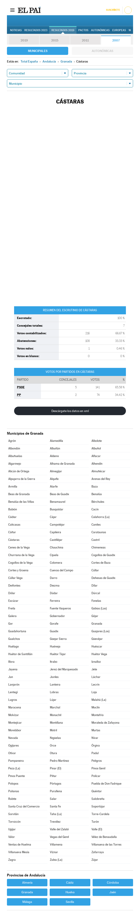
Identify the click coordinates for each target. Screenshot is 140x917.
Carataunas (98, 532)
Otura (53, 753)
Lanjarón (13, 684)
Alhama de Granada (62, 463)
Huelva (70, 892)
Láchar (95, 677)
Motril (53, 730)
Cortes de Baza (100, 562)
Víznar (54, 852)
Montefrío (97, 715)
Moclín (95, 707)
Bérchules (97, 501)
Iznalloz (96, 661)
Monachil (55, 715)
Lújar (53, 699)
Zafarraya (97, 852)
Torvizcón (14, 821)
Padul (95, 753)
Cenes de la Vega (19, 547)
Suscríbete (113, 10)
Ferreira (55, 600)
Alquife (54, 479)
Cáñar (12, 532)
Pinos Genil (98, 768)
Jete (94, 669)
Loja (94, 692)
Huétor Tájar (58, 654)
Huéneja (55, 646)
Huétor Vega (99, 654)
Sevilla (70, 902)
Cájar (53, 517)
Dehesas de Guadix (103, 578)
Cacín (95, 509)
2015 (54, 40)
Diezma (54, 585)
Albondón (14, 448)
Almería (27, 882)
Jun (10, 677)
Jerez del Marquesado (64, 669)
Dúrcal (95, 593)
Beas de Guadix (59, 494)
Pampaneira (16, 760)
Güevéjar (97, 639)
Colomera (56, 562)
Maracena (14, 707)
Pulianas (13, 791)
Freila (11, 608)
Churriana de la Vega (21, 555)
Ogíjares (13, 745)
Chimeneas (98, 547)
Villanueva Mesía (18, 852)
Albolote (96, 440)
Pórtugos (55, 783)
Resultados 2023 (35, 30)
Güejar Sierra (58, 639)
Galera (12, 616)
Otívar (12, 753)
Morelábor (14, 730)
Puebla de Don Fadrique (106, 783)
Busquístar (56, 509)
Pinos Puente (16, 776)
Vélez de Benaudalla (104, 837)
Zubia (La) (56, 859)
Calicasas (14, 524)
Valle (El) (96, 829)
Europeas (119, 30)
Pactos (83, 30)
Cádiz (70, 882)
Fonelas (96, 600)
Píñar (53, 776)
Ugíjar (12, 829)
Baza (94, 486)
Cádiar (12, 517)
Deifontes (14, 585)
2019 (24, 40)
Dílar (94, 585)
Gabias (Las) (99, 608)
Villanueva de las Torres (106, 844)
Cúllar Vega (15, 578)
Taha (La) (56, 814)
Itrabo (53, 661)
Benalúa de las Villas (21, 501)
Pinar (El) (55, 768)
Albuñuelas (15, 456)
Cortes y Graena (18, 570)
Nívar (94, 738)
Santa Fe (55, 806)
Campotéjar (57, 524)
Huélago (13, 646)
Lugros (12, 699)
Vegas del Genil (59, 837)
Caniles (96, 524)
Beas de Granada (19, 494)
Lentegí (13, 692)
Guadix (54, 631)
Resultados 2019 (62, 30)
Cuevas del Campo (61, 570)
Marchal (55, 707)
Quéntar (96, 791)
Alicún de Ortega (18, 471)
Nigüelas (55, 738)
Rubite (12, 798)
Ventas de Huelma (19, 844)
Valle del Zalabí (59, 829)
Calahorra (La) (100, 517)
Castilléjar (56, 540)
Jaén (112, 892)
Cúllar (95, 570)
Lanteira (55, 684)
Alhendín (96, 463)
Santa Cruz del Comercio (24, 806)
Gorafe (54, 623)
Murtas (95, 730)
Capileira (55, 532)
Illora (11, 661)
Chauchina (56, 547)
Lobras (54, 692)
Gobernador (57, 616)
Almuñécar (98, 471)
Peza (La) (14, 768)
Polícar (95, 776)
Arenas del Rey (100, 479)
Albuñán (55, 448)
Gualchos (14, 639)
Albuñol (96, 448)
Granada (96, 623)
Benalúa (96, 494)
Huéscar (96, 646)
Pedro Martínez (59, 760)
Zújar (94, 859)
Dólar (11, 593)
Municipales (37, 51)
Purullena (56, 791)
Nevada (13, 738)
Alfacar (96, 456)
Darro (53, 578)
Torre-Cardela (100, 814)
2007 (116, 40)
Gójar (94, 616)
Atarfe (54, 486)
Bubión (12, 509)
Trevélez (55, 821)
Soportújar (98, 806)
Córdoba (113, 882)
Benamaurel (57, 501)
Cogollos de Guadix (103, 555)
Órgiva (95, 745)
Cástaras (13, 540)
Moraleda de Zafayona (105, 722)
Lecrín (95, 684)
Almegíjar (56, 471)
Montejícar (15, 722)
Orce (53, 745)
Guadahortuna (17, 631)
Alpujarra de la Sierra (21, 479)
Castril (95, 540)
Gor (10, 623)
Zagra (12, 859)
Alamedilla (56, 440)
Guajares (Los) (100, 631)
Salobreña (97, 798)
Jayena (12, 669)
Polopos (13, 783)
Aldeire (54, 456)
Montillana (56, 722)
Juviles (54, 677)
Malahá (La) (98, 699)
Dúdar (54, 593)
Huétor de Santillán (20, 654)
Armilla (12, 486)
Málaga (27, 902)
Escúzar (13, 600)
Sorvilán (13, 814)
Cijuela (54, 555)
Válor (11, 837)
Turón (95, 821)
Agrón (12, 440)
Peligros (96, 760)
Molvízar (13, 715)
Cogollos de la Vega (20, 562)
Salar (53, 798)
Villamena (56, 844)
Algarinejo (14, 463)
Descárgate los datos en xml (70, 411)
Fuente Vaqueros (60, 608)
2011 (85, 40)
